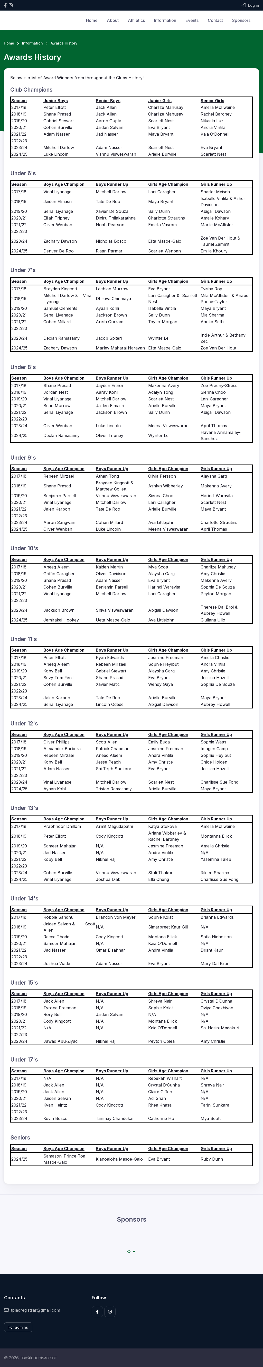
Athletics (136, 20)
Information (165, 20)
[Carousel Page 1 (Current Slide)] (128, 1251)
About (113, 20)
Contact (215, 20)
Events (192, 20)
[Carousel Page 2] (134, 1251)
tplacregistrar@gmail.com (32, 1310)
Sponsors (241, 20)
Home (92, 20)
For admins (18, 1327)
